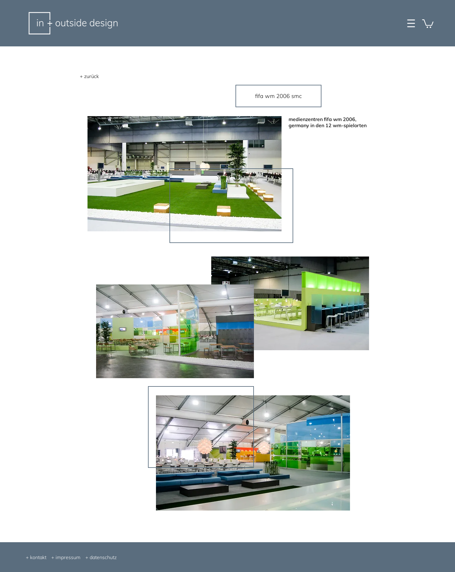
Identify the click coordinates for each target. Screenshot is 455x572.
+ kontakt (36, 557)
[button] (428, 23)
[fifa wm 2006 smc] (278, 96)
